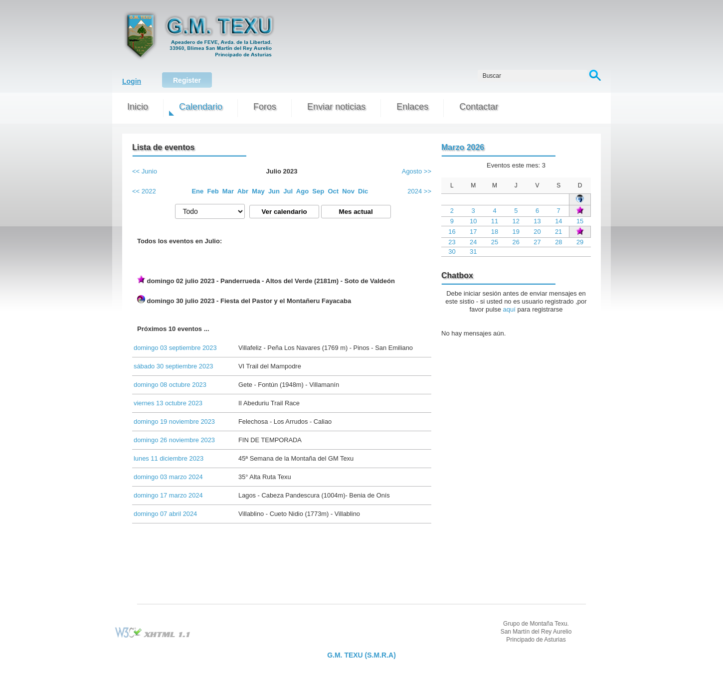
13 (537, 221)
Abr (242, 191)
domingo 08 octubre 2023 (170, 384)
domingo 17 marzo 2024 (168, 495)
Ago (302, 191)
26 (516, 242)
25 (494, 242)
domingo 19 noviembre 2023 (174, 421)
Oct (333, 191)
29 (579, 242)
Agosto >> (416, 171)
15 (579, 221)
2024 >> (419, 191)
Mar (228, 191)
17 (473, 231)
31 (473, 251)
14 (558, 221)
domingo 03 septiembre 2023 (175, 347)
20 (537, 231)
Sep (318, 191)
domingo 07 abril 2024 (165, 513)
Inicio (137, 107)
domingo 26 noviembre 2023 (174, 440)
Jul (288, 191)
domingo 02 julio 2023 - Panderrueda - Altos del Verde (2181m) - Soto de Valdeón (266, 280)
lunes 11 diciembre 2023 (168, 458)
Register (187, 80)
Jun (274, 191)
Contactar (478, 107)
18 (494, 231)
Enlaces (412, 107)
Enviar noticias (336, 107)
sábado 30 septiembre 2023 (173, 366)
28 (558, 242)
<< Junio (144, 171)
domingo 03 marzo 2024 (168, 477)
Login (131, 81)
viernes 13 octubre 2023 (168, 403)
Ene (197, 191)
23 (451, 242)
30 (451, 251)
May (258, 191)
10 (473, 221)
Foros (264, 107)
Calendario (200, 107)
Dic (363, 191)
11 (494, 221)
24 (473, 242)
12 (516, 221)
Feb (213, 191)
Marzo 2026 (462, 147)
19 (516, 231)
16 (451, 231)
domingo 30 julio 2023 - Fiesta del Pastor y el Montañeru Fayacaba (244, 300)
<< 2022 (144, 191)
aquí (509, 309)
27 (537, 242)
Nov (348, 191)
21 (558, 231)
